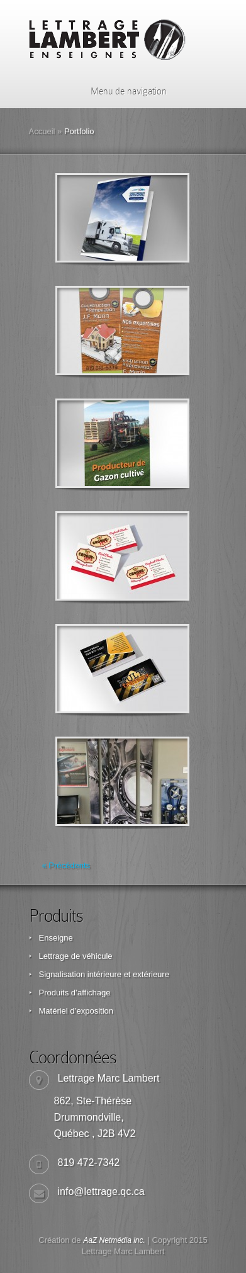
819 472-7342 (89, 1162)
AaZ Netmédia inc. (114, 1240)
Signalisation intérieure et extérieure (104, 974)
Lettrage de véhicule (76, 956)
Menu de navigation (121, 91)
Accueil (42, 131)
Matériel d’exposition (76, 1011)
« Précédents (66, 865)
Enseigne (56, 937)
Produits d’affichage (75, 992)
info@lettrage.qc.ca (101, 1191)
